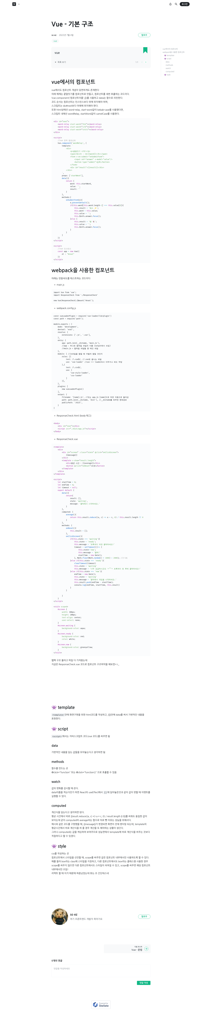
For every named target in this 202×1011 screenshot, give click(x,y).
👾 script (167, 59)
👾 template (169, 55)
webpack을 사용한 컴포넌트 (174, 52)
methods (169, 65)
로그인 (185, 4)
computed (170, 71)
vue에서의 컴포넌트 (170, 49)
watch (168, 68)
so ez (54, 35)
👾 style (167, 75)
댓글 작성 (144, 983)
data (167, 62)
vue (55, 41)
